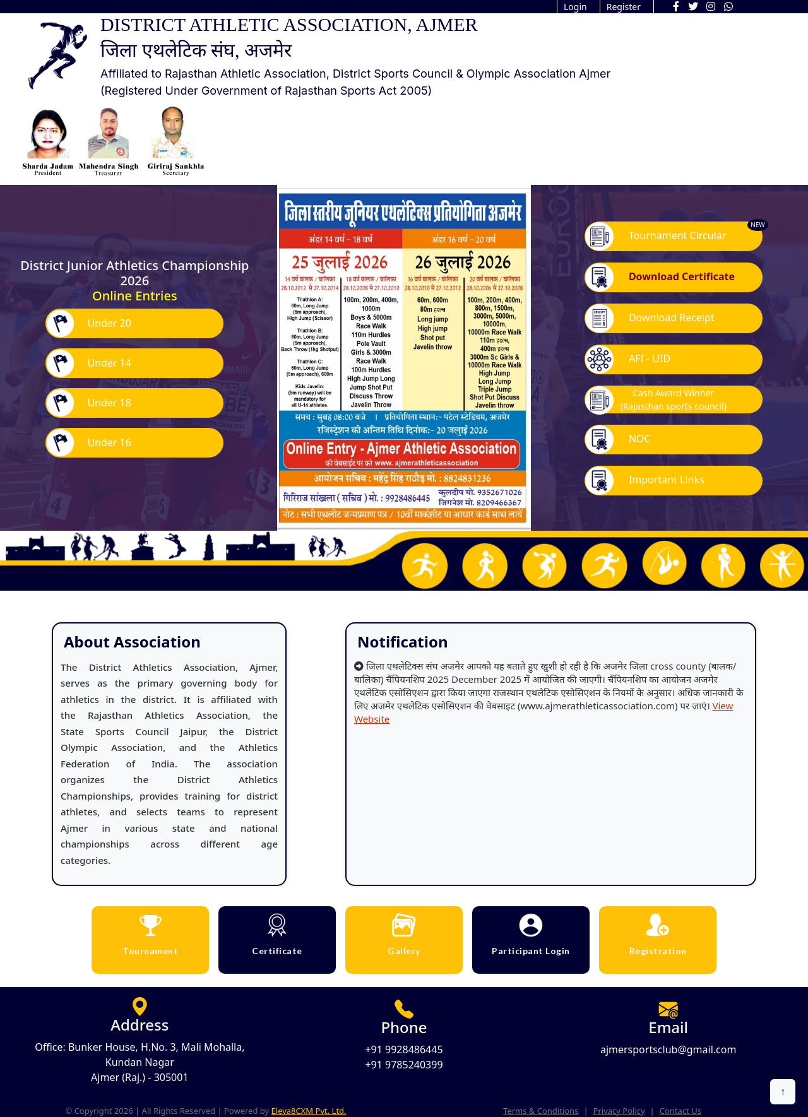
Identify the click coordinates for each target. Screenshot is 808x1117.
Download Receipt (650, 318)
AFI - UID (627, 359)
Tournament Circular (656, 236)
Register (624, 7)
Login (575, 7)
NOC (618, 439)
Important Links (644, 480)
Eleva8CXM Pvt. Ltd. (309, 1110)
